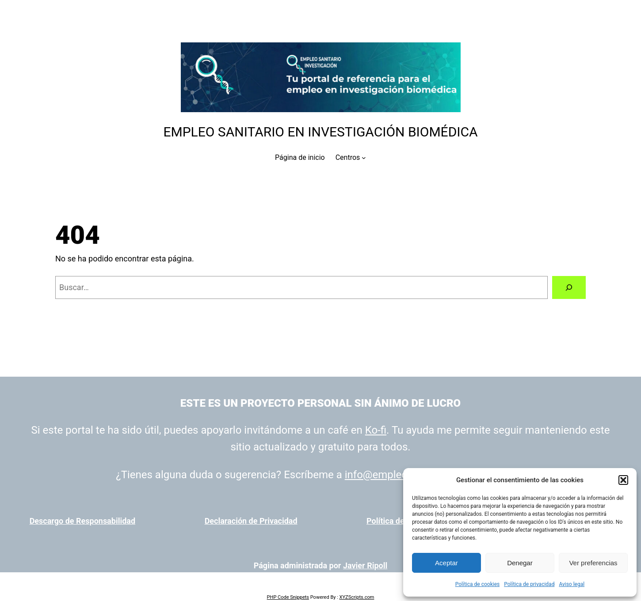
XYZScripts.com (357, 597)
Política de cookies (477, 584)
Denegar (520, 563)
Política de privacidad (529, 584)
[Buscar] (569, 287)
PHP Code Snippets (288, 597)
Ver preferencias (593, 563)
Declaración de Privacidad (251, 520)
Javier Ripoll (365, 565)
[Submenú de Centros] (364, 157)
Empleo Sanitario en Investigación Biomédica (320, 132)
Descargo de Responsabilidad (82, 520)
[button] (623, 480)
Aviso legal (571, 584)
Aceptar (446, 563)
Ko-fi (375, 430)
